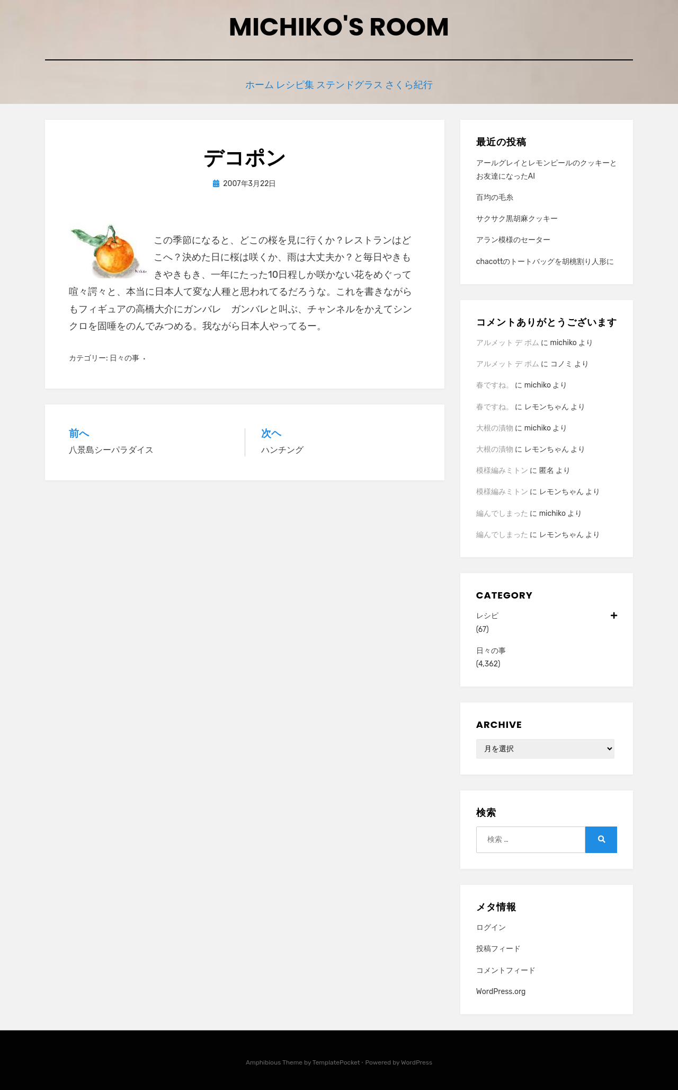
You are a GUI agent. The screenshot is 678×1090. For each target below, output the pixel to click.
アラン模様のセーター (513, 237)
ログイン (491, 924)
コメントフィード (506, 967)
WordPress (416, 1059)
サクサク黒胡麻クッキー (517, 216)
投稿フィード (498, 946)
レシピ (546, 613)
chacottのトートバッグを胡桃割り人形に (545, 258)
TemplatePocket (336, 1059)
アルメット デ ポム (507, 340)
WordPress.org (501, 989)
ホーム (249, 83)
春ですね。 (494, 383)
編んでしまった (502, 510)
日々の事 (124, 356)
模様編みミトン (502, 467)
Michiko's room (339, 27)
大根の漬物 (494, 425)
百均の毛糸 (494, 194)
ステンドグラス (356, 83)
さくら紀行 (422, 83)
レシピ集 (294, 83)
